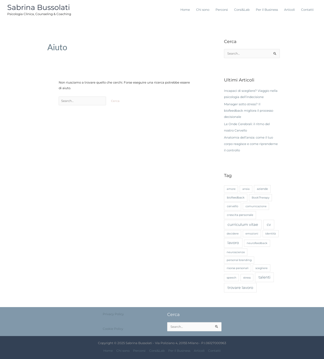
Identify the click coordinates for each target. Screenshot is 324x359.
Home (185, 10)
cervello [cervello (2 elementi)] (232, 205)
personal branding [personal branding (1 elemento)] (239, 258)
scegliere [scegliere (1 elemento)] (261, 266)
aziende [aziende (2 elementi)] (262, 187)
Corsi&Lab (242, 10)
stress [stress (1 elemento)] (247, 276)
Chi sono (202, 10)
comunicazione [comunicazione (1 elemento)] (256, 204)
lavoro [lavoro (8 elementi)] (233, 241)
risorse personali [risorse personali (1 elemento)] (238, 266)
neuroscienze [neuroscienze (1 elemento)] (236, 250)
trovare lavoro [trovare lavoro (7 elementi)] (240, 286)
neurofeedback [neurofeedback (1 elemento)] (257, 241)
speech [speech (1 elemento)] (231, 276)
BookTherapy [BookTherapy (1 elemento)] (260, 196)
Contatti (307, 10)
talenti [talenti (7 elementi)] (264, 276)
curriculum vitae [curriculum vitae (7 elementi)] (243, 223)
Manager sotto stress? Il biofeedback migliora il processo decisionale (248, 110)
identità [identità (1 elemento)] (270, 232)
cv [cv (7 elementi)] (269, 223)
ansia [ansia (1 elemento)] (246, 187)
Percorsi (222, 10)
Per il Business (267, 10)
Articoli (289, 10)
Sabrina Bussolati (38, 7)
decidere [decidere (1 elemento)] (233, 232)
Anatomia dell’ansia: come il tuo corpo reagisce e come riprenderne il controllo (251, 143)
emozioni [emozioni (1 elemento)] (251, 232)
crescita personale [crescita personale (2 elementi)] (240, 213)
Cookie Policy (113, 327)
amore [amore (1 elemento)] (231, 187)
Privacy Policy (113, 313)
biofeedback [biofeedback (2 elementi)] (235, 196)
